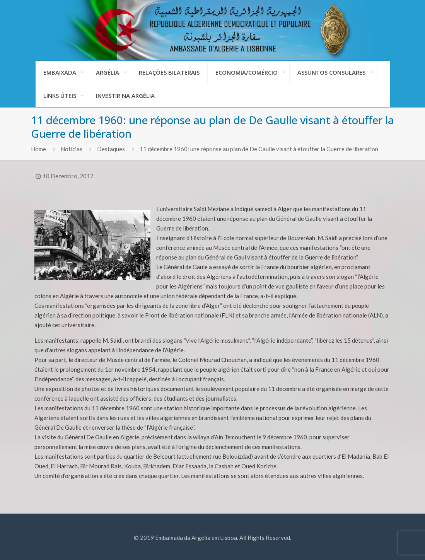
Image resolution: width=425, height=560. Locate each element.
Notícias (71, 148)
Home (38, 148)
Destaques (111, 148)
